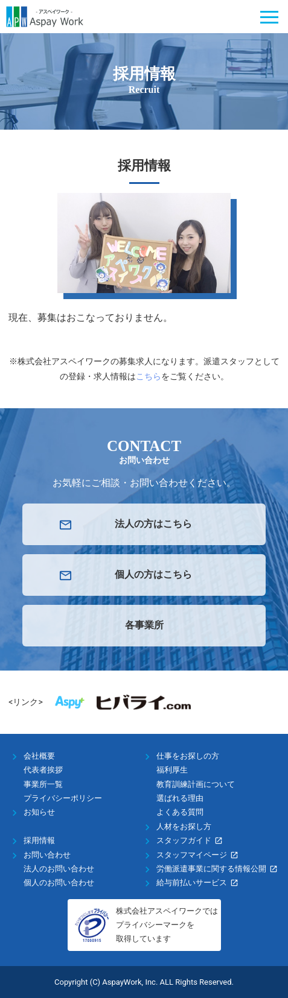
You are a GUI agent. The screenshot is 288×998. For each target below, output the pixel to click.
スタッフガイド (183, 840)
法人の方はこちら (153, 523)
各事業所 (144, 625)
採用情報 (39, 840)
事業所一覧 (43, 784)
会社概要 (39, 755)
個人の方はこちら (153, 574)
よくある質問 (179, 811)
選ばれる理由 (179, 798)
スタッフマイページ (191, 854)
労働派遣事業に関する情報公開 (211, 868)
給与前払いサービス (191, 882)
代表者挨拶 (43, 769)
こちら (148, 376)
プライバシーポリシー (63, 798)
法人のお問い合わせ (59, 868)
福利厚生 (172, 769)
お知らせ (39, 811)
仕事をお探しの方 (187, 755)
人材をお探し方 (183, 826)
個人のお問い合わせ (59, 882)
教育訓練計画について (195, 784)
